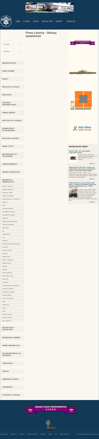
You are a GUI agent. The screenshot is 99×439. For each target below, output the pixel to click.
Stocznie (4, 308)
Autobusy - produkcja (7, 186)
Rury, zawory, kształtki (7, 298)
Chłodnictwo (5, 218)
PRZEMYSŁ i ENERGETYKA (8, 181)
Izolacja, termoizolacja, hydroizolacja (11, 243)
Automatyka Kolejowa (7, 208)
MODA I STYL (7, 146)
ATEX (3, 205)
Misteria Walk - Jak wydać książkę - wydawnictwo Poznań (80, 151)
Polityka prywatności (32, 434)
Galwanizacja (5, 227)
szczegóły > (92, 163)
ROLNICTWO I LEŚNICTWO (8, 329)
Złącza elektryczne (6, 320)
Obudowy (4, 269)
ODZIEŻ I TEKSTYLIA (11, 172)
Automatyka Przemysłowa (8, 215)
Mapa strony (13, 434)
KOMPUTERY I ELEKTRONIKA (8, 129)
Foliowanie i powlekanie (8, 224)
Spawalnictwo (5, 304)
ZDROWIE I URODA (10, 379)
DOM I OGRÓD (8, 71)
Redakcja (42, 434)
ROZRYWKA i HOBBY (11, 337)
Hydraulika (4, 240)
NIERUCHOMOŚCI (9, 164)
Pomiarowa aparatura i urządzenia (10, 285)
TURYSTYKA (7, 363)
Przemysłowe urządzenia (8, 291)
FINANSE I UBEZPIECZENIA (9, 104)
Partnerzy (21, 434)
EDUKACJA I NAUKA (10, 87)
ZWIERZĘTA (7, 387)
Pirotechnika (5, 279)
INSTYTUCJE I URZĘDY (12, 120)
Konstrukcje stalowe (7, 250)
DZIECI (5, 79)
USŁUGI (5, 371)
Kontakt (50, 434)
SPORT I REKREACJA (11, 345)
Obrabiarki (4, 266)
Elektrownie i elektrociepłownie (9, 221)
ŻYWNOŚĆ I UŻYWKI (11, 395)
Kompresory (5, 247)
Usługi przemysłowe (7, 317)
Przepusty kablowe (6, 295)
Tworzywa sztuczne (7, 314)
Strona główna (4, 434)
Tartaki (3, 311)
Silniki (3, 301)
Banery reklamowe (64, 434)
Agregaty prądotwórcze (8, 189)
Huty (3, 237)
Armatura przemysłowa (7, 195)
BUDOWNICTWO (9, 63)
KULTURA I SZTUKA (10, 138)
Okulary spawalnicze (7, 272)
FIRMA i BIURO (8, 113)
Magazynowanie (6, 256)
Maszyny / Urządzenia (7, 259)
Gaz (3, 231)
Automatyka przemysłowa (8, 211)
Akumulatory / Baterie (7, 192)
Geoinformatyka (6, 234)
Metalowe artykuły (6, 263)
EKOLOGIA (7, 95)
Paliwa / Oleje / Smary (7, 275)
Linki (56, 434)
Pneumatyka (5, 282)
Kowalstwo (5, 253)
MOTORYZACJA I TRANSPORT (9, 155)
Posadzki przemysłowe (7, 288)
